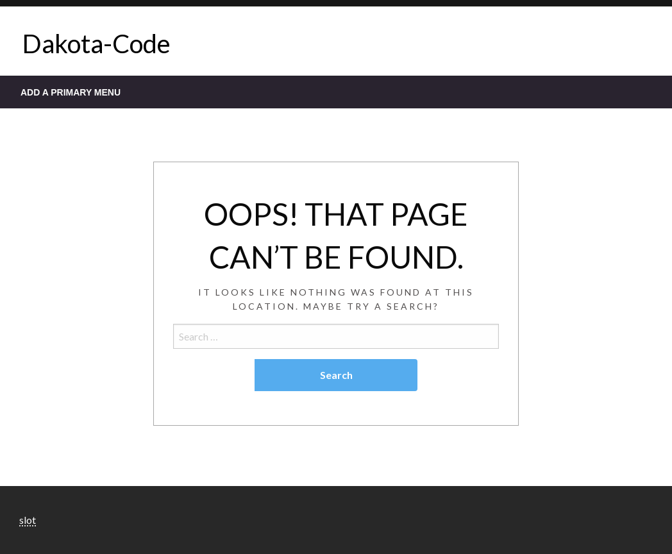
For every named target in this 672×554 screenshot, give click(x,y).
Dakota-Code (96, 43)
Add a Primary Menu (71, 92)
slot (27, 520)
